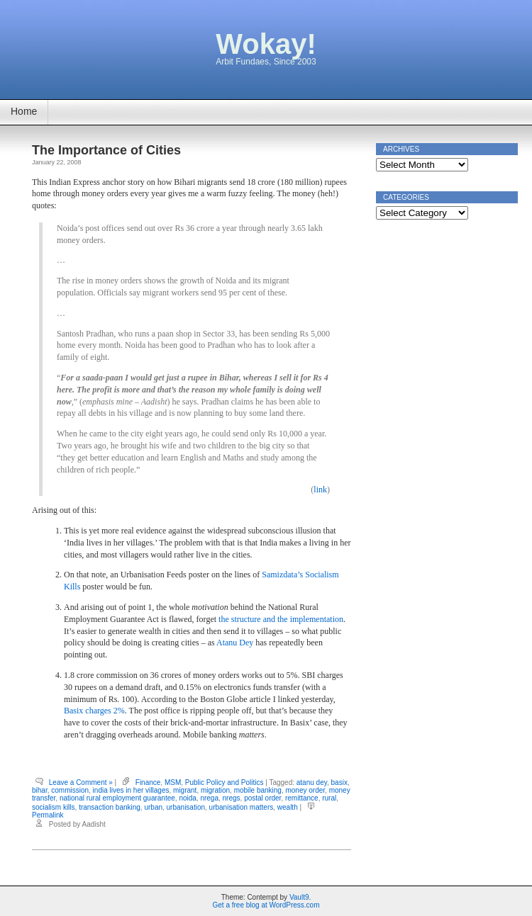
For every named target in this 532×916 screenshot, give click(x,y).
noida (187, 798)
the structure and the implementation (280, 619)
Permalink (47, 815)
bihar (40, 790)
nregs (231, 798)
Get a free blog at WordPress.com (266, 905)
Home (24, 111)
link (320, 489)
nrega (209, 798)
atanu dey (312, 782)
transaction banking (109, 807)
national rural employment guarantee (117, 798)
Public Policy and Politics (224, 782)
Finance (148, 782)
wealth (287, 807)
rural (329, 798)
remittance (301, 798)
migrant (184, 790)
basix (339, 782)
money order (305, 790)
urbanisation (186, 807)
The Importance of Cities (106, 150)
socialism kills (53, 807)
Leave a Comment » (81, 782)
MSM (173, 782)
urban (153, 807)
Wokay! (266, 44)
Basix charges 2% (94, 711)
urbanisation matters (241, 807)
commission (70, 790)
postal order (262, 798)
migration (215, 790)
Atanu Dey (234, 643)
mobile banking (258, 790)
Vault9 (299, 897)
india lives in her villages (131, 790)
